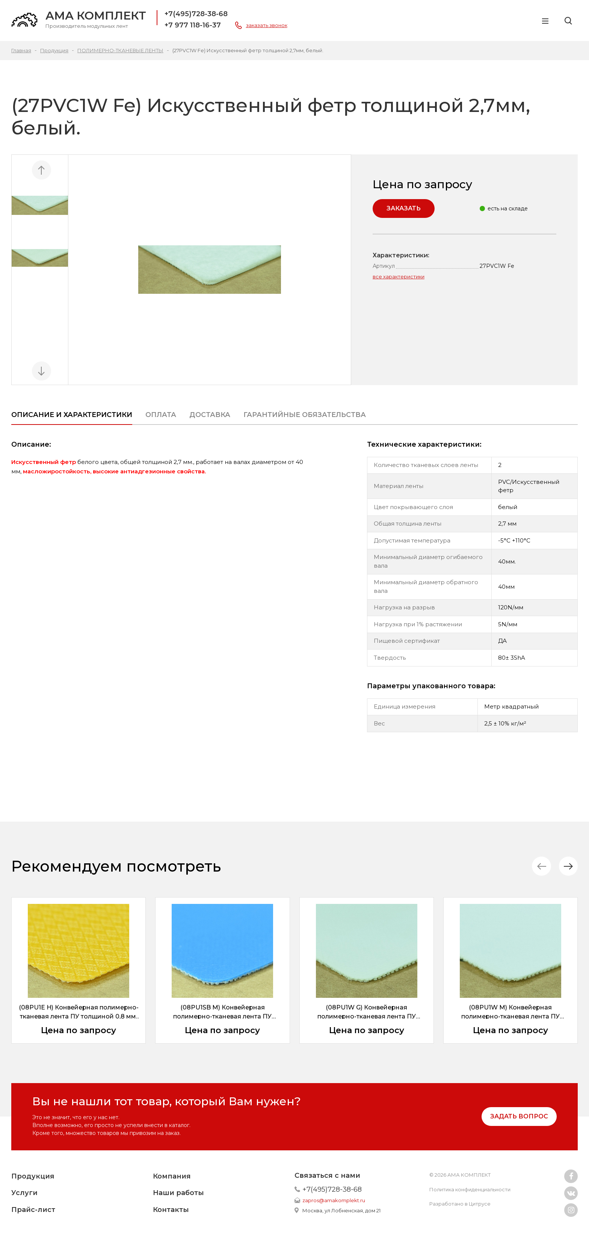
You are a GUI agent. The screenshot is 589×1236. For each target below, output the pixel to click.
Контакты (171, 1210)
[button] (568, 866)
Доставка (209, 415)
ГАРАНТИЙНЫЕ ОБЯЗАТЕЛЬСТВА (304, 415)
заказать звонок (266, 25)
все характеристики (398, 276)
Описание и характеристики (71, 415)
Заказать (404, 208)
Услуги (24, 1193)
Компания (172, 1176)
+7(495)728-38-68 (196, 14)
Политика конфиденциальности (469, 1189)
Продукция (32, 1176)
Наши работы (178, 1193)
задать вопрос (519, 1116)
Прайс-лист (33, 1210)
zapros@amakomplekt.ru (333, 1200)
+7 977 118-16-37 (193, 25)
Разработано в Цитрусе (460, 1204)
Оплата (160, 415)
